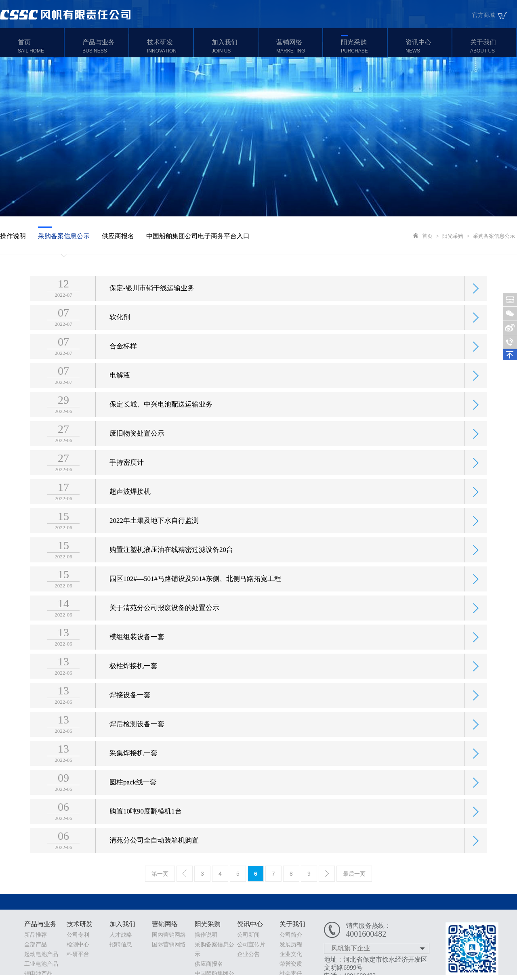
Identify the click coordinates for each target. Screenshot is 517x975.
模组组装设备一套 (136, 648)
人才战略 (120, 935)
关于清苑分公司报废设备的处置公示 (164, 619)
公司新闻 (248, 935)
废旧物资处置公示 (136, 445)
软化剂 (119, 329)
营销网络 (298, 46)
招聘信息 (120, 944)
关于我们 (492, 46)
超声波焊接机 (130, 503)
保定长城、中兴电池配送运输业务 (160, 416)
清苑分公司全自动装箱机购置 (154, 852)
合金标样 (123, 358)
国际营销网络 (169, 944)
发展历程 (291, 944)
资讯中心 (428, 46)
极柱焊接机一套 (133, 677)
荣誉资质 (291, 964)
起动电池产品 (41, 954)
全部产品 (35, 944)
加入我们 (234, 46)
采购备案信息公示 (64, 236)
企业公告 (248, 954)
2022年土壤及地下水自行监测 (154, 532)
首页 (40, 46)
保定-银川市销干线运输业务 (151, 300)
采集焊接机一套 (133, 765)
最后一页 (354, 873)
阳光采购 (363, 46)
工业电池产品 (41, 964)
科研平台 (78, 954)
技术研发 (169, 46)
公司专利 (78, 935)
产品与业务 (104, 46)
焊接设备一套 (130, 707)
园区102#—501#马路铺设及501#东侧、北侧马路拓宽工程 (195, 590)
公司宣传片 (251, 944)
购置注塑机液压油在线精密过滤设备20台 (171, 561)
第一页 (159, 873)
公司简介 (291, 935)
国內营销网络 (169, 935)
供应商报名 (118, 236)
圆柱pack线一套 (133, 794)
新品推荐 (35, 935)
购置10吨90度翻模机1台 (145, 823)
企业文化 (291, 954)
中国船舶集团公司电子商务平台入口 (198, 236)
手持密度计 (126, 474)
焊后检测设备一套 (136, 736)
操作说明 (13, 236)
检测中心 (78, 944)
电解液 (119, 387)
